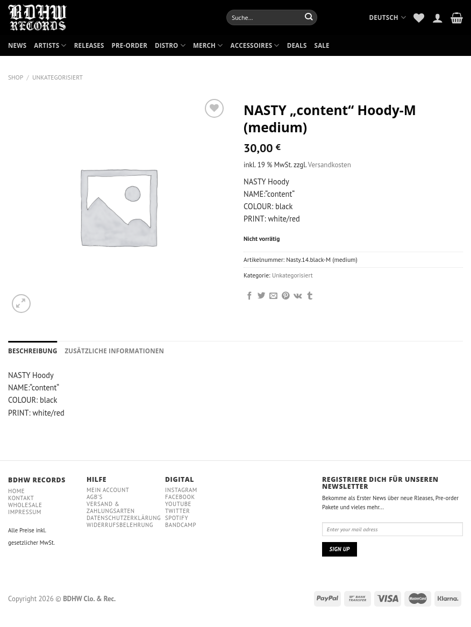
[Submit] (309, 17)
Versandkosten (329, 164)
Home (16, 491)
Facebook (180, 497)
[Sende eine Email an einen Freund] (273, 296)
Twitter (177, 511)
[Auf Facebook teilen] (250, 296)
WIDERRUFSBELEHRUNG (120, 525)
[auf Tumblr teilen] (310, 296)
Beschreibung (32, 351)
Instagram (181, 490)
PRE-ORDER (129, 45)
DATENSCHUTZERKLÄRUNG (124, 518)
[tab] (32, 351)
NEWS (17, 45)
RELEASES (89, 45)
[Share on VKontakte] (298, 296)
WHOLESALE (25, 505)
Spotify (176, 518)
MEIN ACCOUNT (108, 490)
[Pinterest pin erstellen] (286, 296)
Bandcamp (180, 525)
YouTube (178, 504)
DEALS (297, 45)
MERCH (208, 45)
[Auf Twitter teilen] (262, 296)
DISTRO (170, 45)
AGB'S (95, 497)
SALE (322, 45)
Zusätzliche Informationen (114, 351)
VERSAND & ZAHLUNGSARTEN (111, 507)
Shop (15, 77)
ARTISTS (50, 45)
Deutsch (387, 17)
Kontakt (21, 498)
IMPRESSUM (24, 512)
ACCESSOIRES (255, 45)
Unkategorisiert (57, 77)
